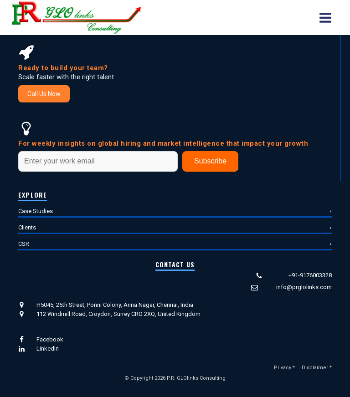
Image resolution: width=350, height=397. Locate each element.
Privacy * (284, 368)
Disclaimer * (317, 368)
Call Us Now (44, 93)
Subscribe (210, 161)
